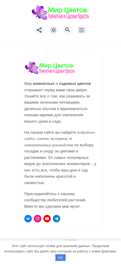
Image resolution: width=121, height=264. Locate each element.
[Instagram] (37, 218)
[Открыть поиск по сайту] (68, 30)
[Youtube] (47, 218)
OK (60, 258)
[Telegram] (56, 218)
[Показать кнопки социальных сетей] (39, 30)
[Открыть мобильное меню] (82, 30)
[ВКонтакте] (28, 218)
